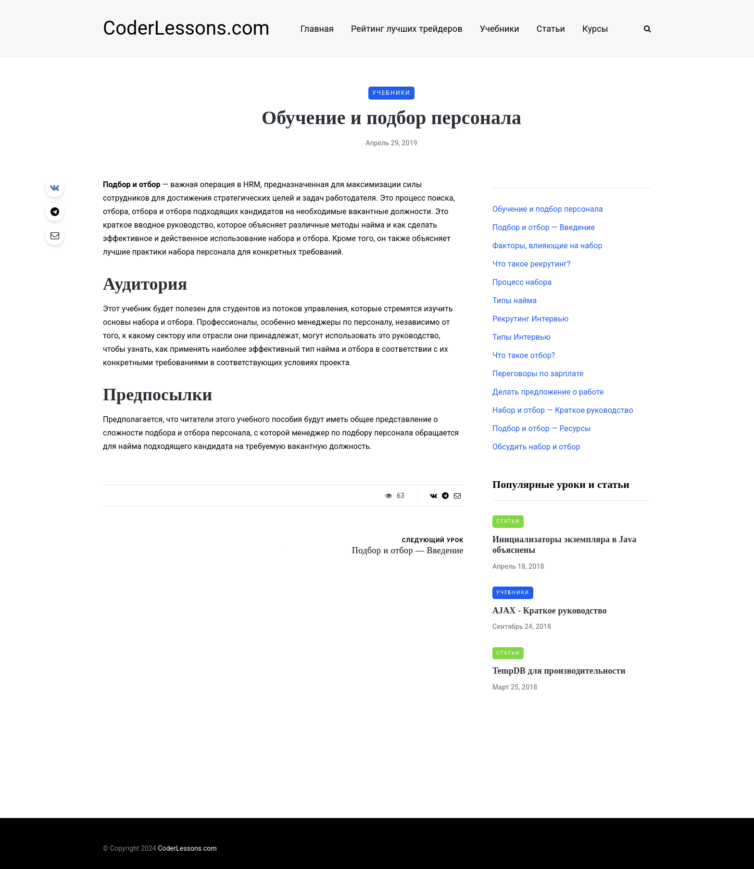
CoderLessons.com (186, 28)
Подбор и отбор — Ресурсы (541, 428)
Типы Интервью (521, 337)
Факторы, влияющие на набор (547, 245)
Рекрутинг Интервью (530, 318)
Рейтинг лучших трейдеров (407, 29)
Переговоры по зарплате (538, 373)
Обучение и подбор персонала (547, 209)
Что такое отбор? (523, 355)
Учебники (499, 29)
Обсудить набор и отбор (536, 446)
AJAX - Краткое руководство (549, 610)
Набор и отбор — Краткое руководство (562, 410)
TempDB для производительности (559, 671)
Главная (317, 29)
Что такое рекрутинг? (531, 263)
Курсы (595, 29)
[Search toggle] (644, 28)
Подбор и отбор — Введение (543, 227)
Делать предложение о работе (548, 391)
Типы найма (514, 300)
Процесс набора (522, 282)
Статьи (551, 29)
